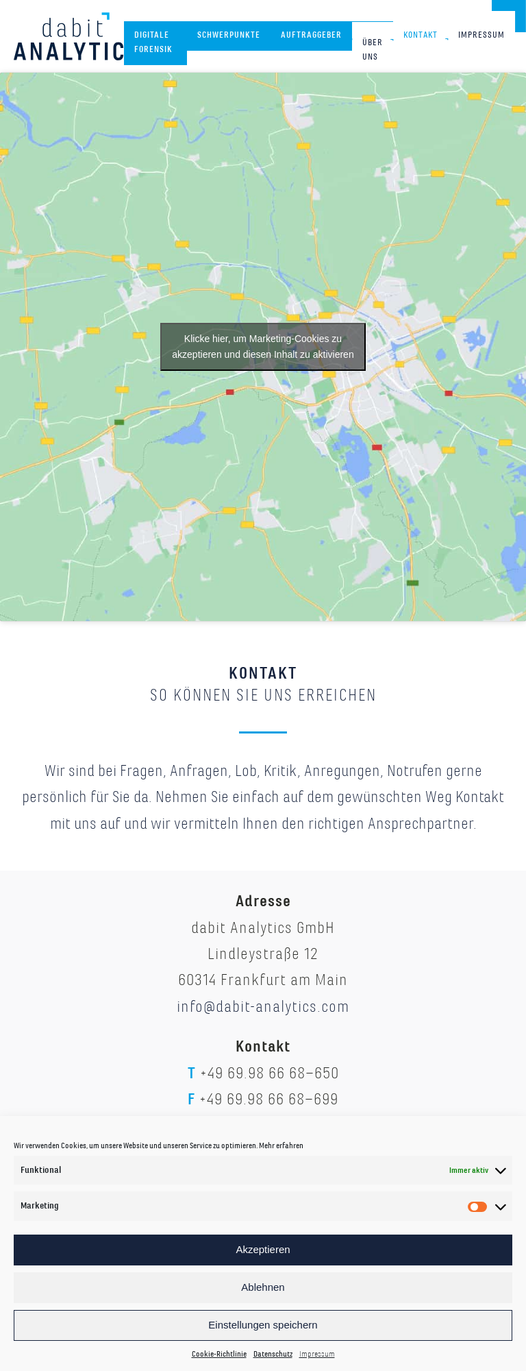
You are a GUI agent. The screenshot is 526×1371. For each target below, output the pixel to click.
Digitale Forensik (153, 42)
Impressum (317, 1354)
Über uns (372, 50)
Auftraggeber (311, 35)
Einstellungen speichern (262, 1325)
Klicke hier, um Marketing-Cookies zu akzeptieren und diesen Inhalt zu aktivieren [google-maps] (262, 346)
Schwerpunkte (228, 35)
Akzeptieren (263, 1249)
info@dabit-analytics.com (263, 1006)
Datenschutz (272, 1354)
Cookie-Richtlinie (219, 1354)
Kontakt (420, 35)
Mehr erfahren (281, 1145)
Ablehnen (262, 1287)
